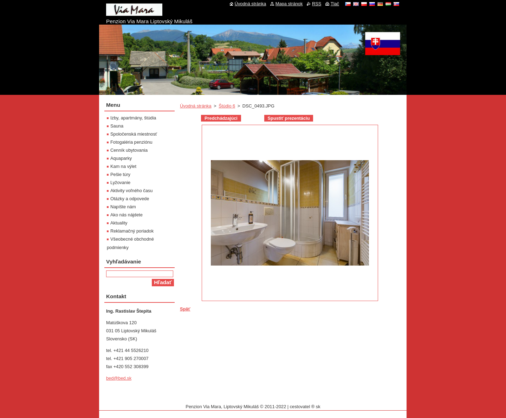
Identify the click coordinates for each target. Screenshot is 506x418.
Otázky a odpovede (129, 198)
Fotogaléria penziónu (131, 142)
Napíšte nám (123, 206)
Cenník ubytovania (129, 150)
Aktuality (118, 223)
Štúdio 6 (227, 106)
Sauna (116, 126)
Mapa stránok (289, 3)
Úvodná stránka (196, 106)
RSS (316, 3)
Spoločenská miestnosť (133, 134)
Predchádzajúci (221, 118)
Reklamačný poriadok (132, 231)
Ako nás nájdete (126, 214)
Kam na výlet (123, 166)
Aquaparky (121, 158)
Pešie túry (120, 174)
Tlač (335, 3)
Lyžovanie (120, 182)
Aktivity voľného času (131, 190)
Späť (185, 309)
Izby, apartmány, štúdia (133, 117)
